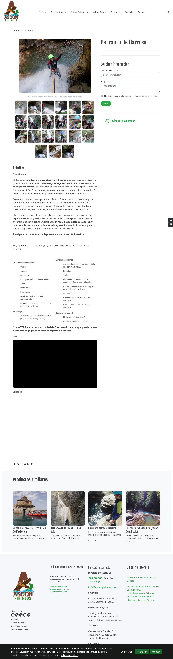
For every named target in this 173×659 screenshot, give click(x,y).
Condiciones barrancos (58, 592)
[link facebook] (13, 615)
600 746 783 (95, 578)
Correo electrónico (110, 70)
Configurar (126, 651)
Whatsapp (94, 581)
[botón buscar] (168, 12)
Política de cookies (19, 623)
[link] (11, 12)
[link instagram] (16, 615)
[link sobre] (28, 588)
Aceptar (156, 651)
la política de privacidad (146, 95)
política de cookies (69, 655)
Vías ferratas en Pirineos (141, 593)
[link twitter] (20, 615)
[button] (42, 12)
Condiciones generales (58, 586)
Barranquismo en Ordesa (141, 600)
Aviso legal (15, 619)
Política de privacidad (20, 629)
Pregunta (106, 81)
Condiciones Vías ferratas (59, 589)
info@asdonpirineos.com (102, 587)
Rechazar (142, 651)
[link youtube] (25, 615)
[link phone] (170, 220)
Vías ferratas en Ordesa (140, 596)
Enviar (106, 103)
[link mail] (170, 224)
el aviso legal (127, 95)
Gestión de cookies (19, 626)
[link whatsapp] (28, 615)
